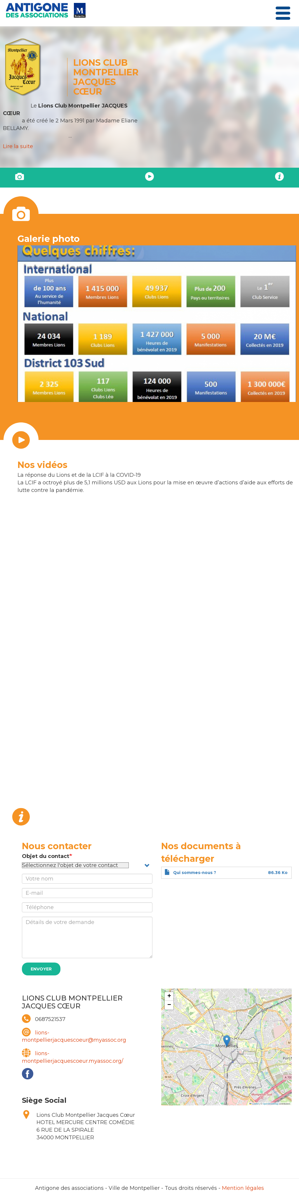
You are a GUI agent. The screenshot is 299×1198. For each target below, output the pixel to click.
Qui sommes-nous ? (194, 872)
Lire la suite (18, 146)
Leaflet (254, 1103)
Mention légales (243, 1188)
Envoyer (41, 969)
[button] (226, 1041)
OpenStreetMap (270, 1103)
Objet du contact (45, 856)
